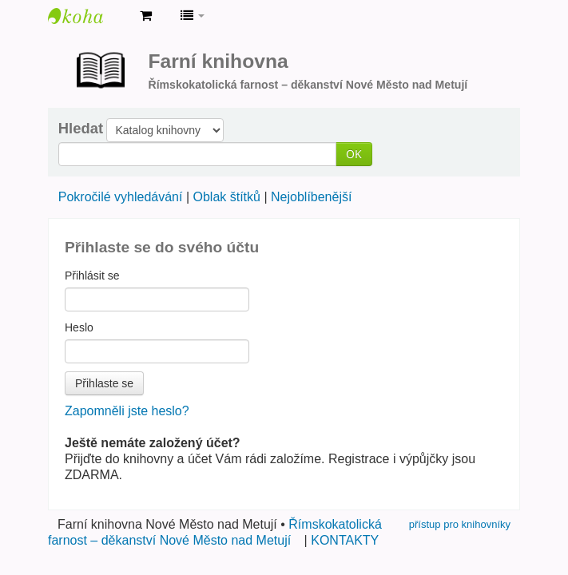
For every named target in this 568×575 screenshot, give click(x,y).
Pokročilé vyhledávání (120, 197)
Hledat (80, 129)
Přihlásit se (92, 275)
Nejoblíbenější (311, 197)
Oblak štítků (226, 197)
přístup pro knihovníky (459, 524)
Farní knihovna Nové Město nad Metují (88, 16)
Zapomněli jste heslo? (127, 411)
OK (354, 153)
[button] (146, 16)
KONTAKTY (345, 540)
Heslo (79, 327)
